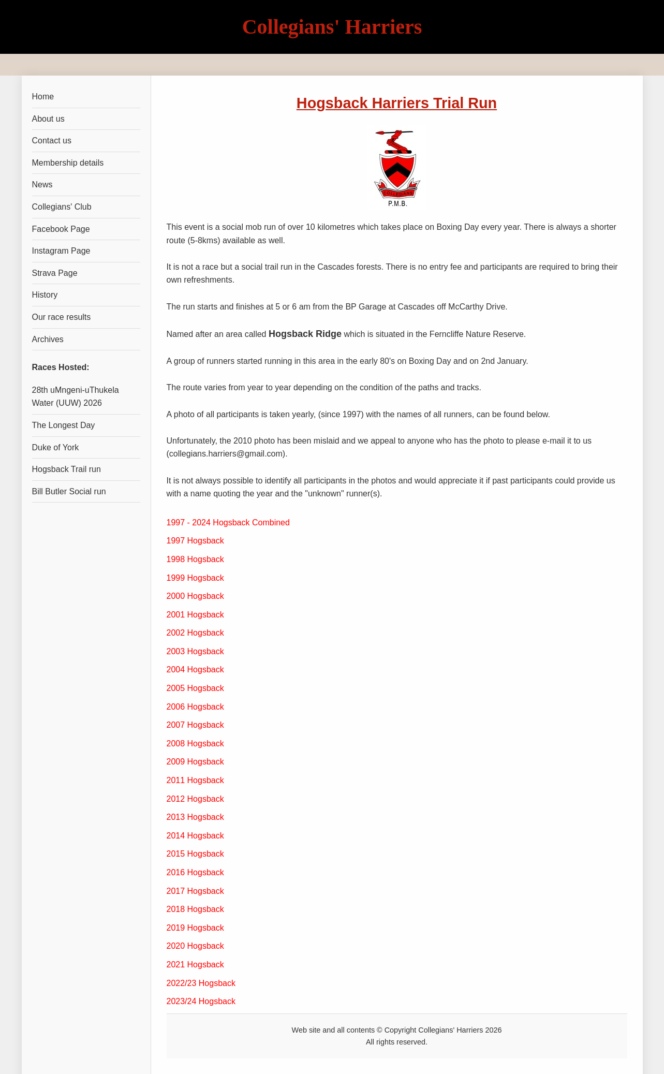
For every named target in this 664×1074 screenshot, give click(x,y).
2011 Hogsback (195, 780)
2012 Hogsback (195, 799)
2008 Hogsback (195, 743)
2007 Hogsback (195, 724)
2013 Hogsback (195, 817)
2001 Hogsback (195, 614)
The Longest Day (63, 425)
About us (48, 118)
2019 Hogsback (195, 927)
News (42, 184)
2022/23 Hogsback (201, 983)
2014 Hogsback (195, 835)
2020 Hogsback (195, 945)
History (45, 294)
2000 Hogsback (195, 596)
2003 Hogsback (195, 651)
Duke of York (55, 447)
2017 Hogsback (195, 891)
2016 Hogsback (195, 872)
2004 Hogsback (195, 669)
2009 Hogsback (195, 761)
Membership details (68, 162)
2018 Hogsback (195, 909)
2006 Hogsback (195, 706)
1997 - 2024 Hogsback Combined (228, 522)
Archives (48, 339)
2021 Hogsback (195, 964)
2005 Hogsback (195, 688)
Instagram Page (61, 250)
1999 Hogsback (195, 577)
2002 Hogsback (195, 632)
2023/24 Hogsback (201, 1001)
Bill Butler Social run (69, 491)
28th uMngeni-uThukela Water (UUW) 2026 (75, 397)
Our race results (61, 317)
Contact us (51, 140)
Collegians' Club (62, 206)
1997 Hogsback (195, 540)
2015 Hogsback (195, 853)
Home (43, 96)
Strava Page (55, 273)
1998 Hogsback (195, 559)
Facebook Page (61, 229)
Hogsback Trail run (66, 469)
